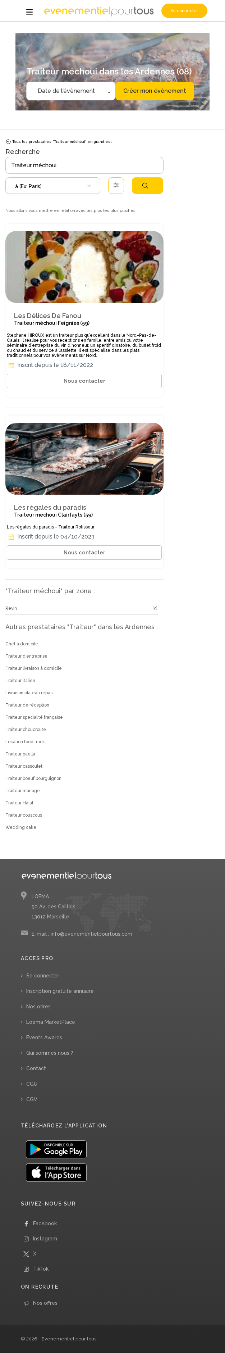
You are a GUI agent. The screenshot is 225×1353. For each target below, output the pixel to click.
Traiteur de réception (27, 705)
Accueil (14, 31)
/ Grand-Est (88, 31)
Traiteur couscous (23, 815)
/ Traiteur (32, 31)
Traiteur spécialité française (34, 717)
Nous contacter (84, 381)
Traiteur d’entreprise (26, 656)
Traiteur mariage (22, 790)
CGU (31, 1084)
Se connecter (184, 10)
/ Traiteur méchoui (59, 31)
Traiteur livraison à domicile (33, 668)
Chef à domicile (21, 643)
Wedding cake (20, 827)
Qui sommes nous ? (49, 1053)
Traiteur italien (20, 680)
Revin (11, 608)
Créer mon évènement (154, 90)
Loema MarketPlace (50, 1022)
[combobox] (52, 185)
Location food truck (25, 741)
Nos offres (38, 1006)
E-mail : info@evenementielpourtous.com (82, 934)
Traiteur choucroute (25, 729)
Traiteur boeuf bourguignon (33, 778)
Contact (36, 1068)
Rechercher (145, 185)
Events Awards (44, 1037)
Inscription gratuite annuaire (60, 991)
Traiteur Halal (19, 802)
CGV (31, 1099)
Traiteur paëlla (20, 754)
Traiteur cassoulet (23, 766)
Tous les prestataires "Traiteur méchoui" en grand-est (58, 142)
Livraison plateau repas (28, 692)
